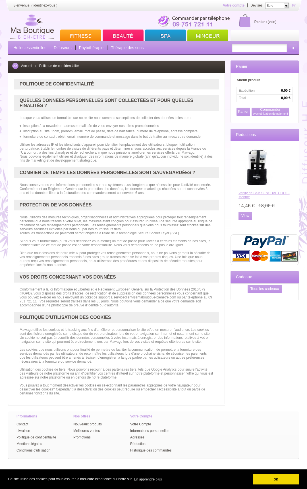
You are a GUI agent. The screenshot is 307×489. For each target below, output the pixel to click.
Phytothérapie (91, 47)
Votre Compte (140, 424)
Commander (270, 111)
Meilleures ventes (86, 431)
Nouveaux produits (87, 424)
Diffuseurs (63, 47)
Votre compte (233, 5)
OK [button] (275, 479)
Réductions (246, 134)
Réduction (138, 444)
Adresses (137, 437)
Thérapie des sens (127, 47)
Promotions (82, 437)
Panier (241, 66)
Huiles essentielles (29, 47)
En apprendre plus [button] (148, 479)
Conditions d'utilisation (33, 450)
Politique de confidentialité (36, 437)
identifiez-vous (44, 5)
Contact (22, 424)
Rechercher (293, 48)
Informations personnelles (149, 431)
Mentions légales (29, 444)
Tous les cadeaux (264, 289)
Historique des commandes (150, 450)
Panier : (260, 22)
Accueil (26, 66)
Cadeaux (244, 277)
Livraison (23, 431)
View (245, 216)
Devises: (257, 5)
